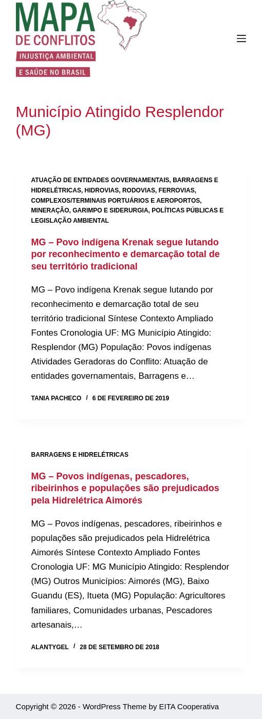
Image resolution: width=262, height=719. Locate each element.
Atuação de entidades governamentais (100, 180)
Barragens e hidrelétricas (79, 454)
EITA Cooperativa (189, 706)
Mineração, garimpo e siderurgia (89, 210)
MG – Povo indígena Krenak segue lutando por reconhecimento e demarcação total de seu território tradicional (125, 254)
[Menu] (241, 38)
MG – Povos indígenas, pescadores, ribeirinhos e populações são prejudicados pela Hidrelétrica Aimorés (125, 488)
